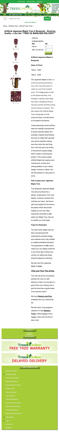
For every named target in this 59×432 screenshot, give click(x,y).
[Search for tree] (25, 19)
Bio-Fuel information (11, 378)
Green (40, 266)
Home (5, 26)
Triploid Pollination (11, 399)
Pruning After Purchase (12, 385)
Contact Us (8, 424)
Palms (45, 314)
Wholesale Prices (10, 371)
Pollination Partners (11, 410)
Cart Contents (31, 1)
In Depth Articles (10, 374)
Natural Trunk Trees (25, 26)
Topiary (34, 317)
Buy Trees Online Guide (12, 403)
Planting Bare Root (11, 381)
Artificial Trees (13, 26)
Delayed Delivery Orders (12, 413)
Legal (6, 420)
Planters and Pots (45, 296)
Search (47, 18)
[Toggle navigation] (5, 19)
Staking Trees (9, 388)
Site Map (7, 427)
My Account (21, 1)
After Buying (9, 417)
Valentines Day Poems (12, 406)
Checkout (39, 1)
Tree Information (10, 392)
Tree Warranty (9, 396)
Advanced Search (30, 22)
